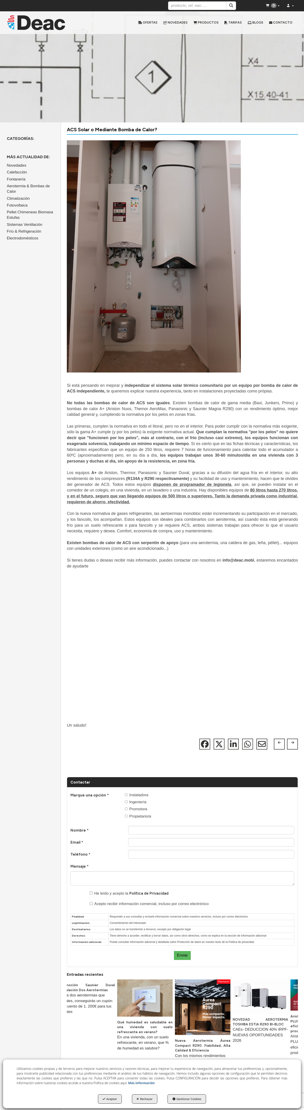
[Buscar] (231, 5)
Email (76, 842)
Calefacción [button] (17, 172)
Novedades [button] (16, 165)
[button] (40, 23)
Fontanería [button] (16, 179)
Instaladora (136, 795)
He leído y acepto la (129, 893)
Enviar (182, 955)
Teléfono (80, 854)
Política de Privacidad (149, 893)
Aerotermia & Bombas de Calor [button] (28, 189)
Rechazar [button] (144, 1099)
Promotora (136, 809)
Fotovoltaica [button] (17, 205)
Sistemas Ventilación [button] (24, 224)
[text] (197, 5)
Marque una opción (89, 795)
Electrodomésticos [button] (22, 238)
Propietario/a (138, 816)
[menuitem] (147, 23)
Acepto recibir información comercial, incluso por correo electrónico (149, 904)
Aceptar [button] (110, 1099)
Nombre (79, 830)
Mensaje (79, 866)
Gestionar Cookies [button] (186, 1099)
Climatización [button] (18, 198)
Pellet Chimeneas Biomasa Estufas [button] (30, 215)
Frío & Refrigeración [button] (24, 231)
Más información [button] (141, 1083)
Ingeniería (136, 802)
